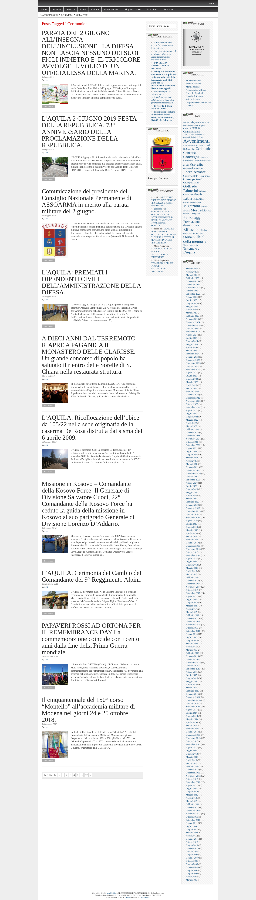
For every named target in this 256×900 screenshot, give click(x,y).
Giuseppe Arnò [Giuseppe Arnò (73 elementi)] (192, 179)
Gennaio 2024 (192, 356)
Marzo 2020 (191, 498)
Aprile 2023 (191, 385)
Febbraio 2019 (192, 539)
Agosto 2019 (192, 520)
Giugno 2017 (192, 602)
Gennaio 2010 (192, 848)
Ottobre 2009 (192, 851)
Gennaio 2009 (192, 857)
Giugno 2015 (192, 678)
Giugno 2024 (192, 341)
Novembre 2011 (193, 813)
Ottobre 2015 (192, 665)
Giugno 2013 (192, 753)
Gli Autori (82, 15)
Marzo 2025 (191, 312)
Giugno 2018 (192, 564)
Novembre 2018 (193, 549)
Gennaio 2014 (192, 731)
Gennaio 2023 (192, 394)
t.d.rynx (128, 897)
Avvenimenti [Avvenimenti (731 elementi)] (196, 141)
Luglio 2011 (191, 826)
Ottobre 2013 (192, 741)
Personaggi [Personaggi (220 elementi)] (192, 217)
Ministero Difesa (193, 80)
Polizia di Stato (193, 99)
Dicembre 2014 (193, 697)
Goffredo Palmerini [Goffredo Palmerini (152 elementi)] (190, 188)
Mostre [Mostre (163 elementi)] (196, 210)
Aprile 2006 (191, 876)
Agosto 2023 (192, 372)
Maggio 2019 (192, 530)
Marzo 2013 (191, 763)
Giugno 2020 (192, 489)
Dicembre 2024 (193, 322)
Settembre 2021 (193, 445)
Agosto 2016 (192, 634)
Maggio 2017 (192, 605)
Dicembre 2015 (193, 659)
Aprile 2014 (191, 722)
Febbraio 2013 (192, 766)
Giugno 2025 (192, 303)
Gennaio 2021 (192, 467)
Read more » (48, 106)
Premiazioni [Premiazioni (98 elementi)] (191, 222)
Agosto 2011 (191, 823)
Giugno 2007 (192, 870)
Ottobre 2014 (192, 703)
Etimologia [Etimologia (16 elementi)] (187, 168)
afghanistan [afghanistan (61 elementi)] (198, 122)
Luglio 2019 (191, 523)
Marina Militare (193, 86)
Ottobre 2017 (192, 590)
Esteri (83, 9)
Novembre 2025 (193, 287)
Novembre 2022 (193, 401)
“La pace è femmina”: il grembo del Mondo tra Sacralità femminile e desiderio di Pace (163, 55)
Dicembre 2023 (193, 360)
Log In (211, 3)
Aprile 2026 (191, 271)
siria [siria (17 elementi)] (201, 233)
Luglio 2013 (191, 750)
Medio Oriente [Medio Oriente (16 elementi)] (195, 202)
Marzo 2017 (191, 612)
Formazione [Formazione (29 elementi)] (198, 168)
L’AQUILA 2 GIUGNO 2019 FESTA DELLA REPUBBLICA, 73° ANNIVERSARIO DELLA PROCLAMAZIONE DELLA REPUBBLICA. (89, 132)
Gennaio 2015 (192, 694)
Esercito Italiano (193, 83)
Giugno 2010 (192, 845)
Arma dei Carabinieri (195, 93)
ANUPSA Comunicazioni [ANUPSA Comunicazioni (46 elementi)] (192, 130)
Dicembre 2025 (193, 284)
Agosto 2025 (192, 297)
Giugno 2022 (192, 416)
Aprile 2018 (191, 571)
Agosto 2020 (192, 483)
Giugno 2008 (192, 864)
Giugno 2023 (192, 379)
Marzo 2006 (191, 879)
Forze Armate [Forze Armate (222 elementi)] (194, 172)
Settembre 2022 (193, 407)
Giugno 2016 (192, 640)
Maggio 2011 (192, 832)
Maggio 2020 (192, 492)
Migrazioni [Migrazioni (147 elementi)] (191, 206)
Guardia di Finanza (194, 96)
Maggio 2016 (192, 643)
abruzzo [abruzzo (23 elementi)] (186, 122)
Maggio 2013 (192, 757)
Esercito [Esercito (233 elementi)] (196, 164)
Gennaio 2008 (192, 867)
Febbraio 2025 (192, 316)
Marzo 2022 (191, 426)
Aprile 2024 (191, 347)
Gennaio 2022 (192, 432)
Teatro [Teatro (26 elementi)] (186, 245)
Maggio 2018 (192, 568)
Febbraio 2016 (192, 653)
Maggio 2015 (192, 681)
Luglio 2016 (191, 637)
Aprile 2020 (191, 495)
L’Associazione (49, 15)
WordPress (145, 897)
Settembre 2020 (193, 479)
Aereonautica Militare (196, 90)
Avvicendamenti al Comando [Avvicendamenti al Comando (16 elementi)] (194, 145)
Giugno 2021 (192, 454)
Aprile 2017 (191, 609)
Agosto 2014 (192, 709)
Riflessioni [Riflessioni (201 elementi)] (192, 229)
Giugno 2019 (192, 527)
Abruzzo (70, 9)
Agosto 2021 (192, 448)
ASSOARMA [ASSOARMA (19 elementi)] (188, 135)
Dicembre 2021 (193, 435)
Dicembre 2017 (193, 583)
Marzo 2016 (191, 649)
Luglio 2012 (191, 788)
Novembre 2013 (193, 738)
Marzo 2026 (191, 275)
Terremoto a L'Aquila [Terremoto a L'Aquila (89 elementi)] (191, 250)
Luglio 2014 (191, 712)
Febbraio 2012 (192, 804)
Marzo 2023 (191, 388)
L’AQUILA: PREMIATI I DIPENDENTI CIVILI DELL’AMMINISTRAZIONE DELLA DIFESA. (91, 282)
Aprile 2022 (191, 423)
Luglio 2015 (191, 675)
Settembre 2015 (193, 668)
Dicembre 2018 (193, 546)
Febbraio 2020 (192, 501)
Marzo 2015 (191, 687)
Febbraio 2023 (192, 391)
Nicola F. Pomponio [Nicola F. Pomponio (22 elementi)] (191, 213)
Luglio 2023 (191, 375)
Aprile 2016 (191, 646)
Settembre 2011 (193, 820)
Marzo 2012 (191, 801)
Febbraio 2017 (192, 615)
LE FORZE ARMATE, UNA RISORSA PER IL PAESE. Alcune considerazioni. (163, 201)
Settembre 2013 (193, 744)
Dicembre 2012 (193, 772)
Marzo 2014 (191, 725)
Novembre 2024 (193, 325)
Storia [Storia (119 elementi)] (187, 237)
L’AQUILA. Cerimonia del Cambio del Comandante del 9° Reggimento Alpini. (92, 576)
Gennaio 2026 (192, 281)
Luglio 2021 (191, 451)
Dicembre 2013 (193, 735)
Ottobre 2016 (192, 627)
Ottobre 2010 (192, 842)
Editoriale (168, 9)
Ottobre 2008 (192, 861)
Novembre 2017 (193, 586)
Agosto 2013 (192, 747)
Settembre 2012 (193, 782)
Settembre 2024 (193, 331)
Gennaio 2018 (192, 580)
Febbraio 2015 (192, 690)
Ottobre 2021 (192, 442)
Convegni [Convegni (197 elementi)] (191, 157)
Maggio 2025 (192, 306)
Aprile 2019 (191, 533)
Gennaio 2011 (192, 839)
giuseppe (158, 208)
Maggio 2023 (192, 382)
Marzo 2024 (191, 350)
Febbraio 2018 (192, 577)
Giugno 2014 (192, 716)
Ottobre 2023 (192, 366)
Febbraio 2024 (192, 353)
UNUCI (189, 105)
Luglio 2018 (191, 561)
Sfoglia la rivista (133, 9)
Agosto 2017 (192, 596)
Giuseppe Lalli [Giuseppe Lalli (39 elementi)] (191, 182)
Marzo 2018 (191, 574)
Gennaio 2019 (192, 542)
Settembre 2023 (193, 369)
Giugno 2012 (192, 791)
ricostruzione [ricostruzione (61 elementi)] (191, 225)
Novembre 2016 (193, 624)
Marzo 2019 (191, 536)
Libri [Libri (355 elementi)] (187, 198)
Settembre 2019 (193, 517)
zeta (46, 80)
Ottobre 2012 (192, 779)
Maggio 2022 (192, 419)
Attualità (56, 9)
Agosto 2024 (192, 334)
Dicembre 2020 (193, 470)
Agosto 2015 (192, 672)
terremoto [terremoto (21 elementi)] (194, 245)
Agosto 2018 (192, 558)
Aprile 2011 (191, 835)
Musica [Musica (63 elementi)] (206, 210)
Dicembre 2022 (193, 397)
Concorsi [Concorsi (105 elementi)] (189, 153)
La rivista (67, 15)
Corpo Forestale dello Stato (198, 102)
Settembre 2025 (193, 293)
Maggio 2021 (192, 457)
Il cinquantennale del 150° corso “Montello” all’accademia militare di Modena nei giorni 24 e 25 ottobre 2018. (88, 709)
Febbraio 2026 (192, 278)
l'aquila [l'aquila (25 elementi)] (198, 194)
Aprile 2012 (191, 798)
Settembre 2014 (193, 706)
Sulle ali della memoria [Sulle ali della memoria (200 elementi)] (194, 239)
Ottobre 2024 (192, 328)
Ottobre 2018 (192, 552)
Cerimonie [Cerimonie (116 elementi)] (203, 149)
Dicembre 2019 (193, 508)
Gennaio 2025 (192, 319)
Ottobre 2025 (192, 290)
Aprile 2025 (191, 309)
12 (86, 775)
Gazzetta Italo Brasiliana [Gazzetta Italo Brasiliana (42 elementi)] (196, 175)
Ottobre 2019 (192, 514)
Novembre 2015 (193, 662)
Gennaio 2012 (192, 807)
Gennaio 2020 (192, 505)
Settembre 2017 (193, 593)
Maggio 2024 (192, 344)
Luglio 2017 (191, 599)
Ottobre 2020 (192, 476)
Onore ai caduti (111, 9)
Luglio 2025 (191, 300)
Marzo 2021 (191, 464)
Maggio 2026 (192, 268)
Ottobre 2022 (192, 404)
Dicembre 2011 (193, 810)
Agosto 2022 (192, 410)
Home (44, 9)
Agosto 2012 (192, 785)
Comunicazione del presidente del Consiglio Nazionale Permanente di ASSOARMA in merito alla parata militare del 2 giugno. (86, 201)
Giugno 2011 (192, 829)
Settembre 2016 (193, 631)
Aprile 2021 (191, 460)
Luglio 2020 (191, 486)
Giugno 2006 (192, 873)
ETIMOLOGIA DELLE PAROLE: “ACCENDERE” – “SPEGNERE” (162, 252)
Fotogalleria (152, 9)
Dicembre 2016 (193, 621)
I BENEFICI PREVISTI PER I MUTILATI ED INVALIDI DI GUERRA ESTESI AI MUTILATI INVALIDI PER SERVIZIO (162, 217)
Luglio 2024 (191, 338)
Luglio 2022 (191, 413)
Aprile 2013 (191, 760)
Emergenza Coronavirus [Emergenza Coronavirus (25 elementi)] (194, 160)
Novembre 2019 (193, 511)
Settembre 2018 (193, 555)
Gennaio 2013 (192, 769)
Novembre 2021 (193, 438)
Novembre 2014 (193, 700)
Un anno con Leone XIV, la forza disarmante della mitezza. (162, 45)
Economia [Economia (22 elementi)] (204, 157)
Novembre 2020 (193, 473)
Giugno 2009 (192, 854)
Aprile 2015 (191, 684)
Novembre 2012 (193, 776)
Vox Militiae (111, 893)
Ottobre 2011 (192, 816)
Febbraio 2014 (192, 728)
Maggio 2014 (192, 719)
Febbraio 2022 (192, 429)
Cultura (95, 9)
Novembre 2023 (193, 363)
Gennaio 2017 (192, 618)
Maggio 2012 (192, 794)
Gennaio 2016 (192, 656)
